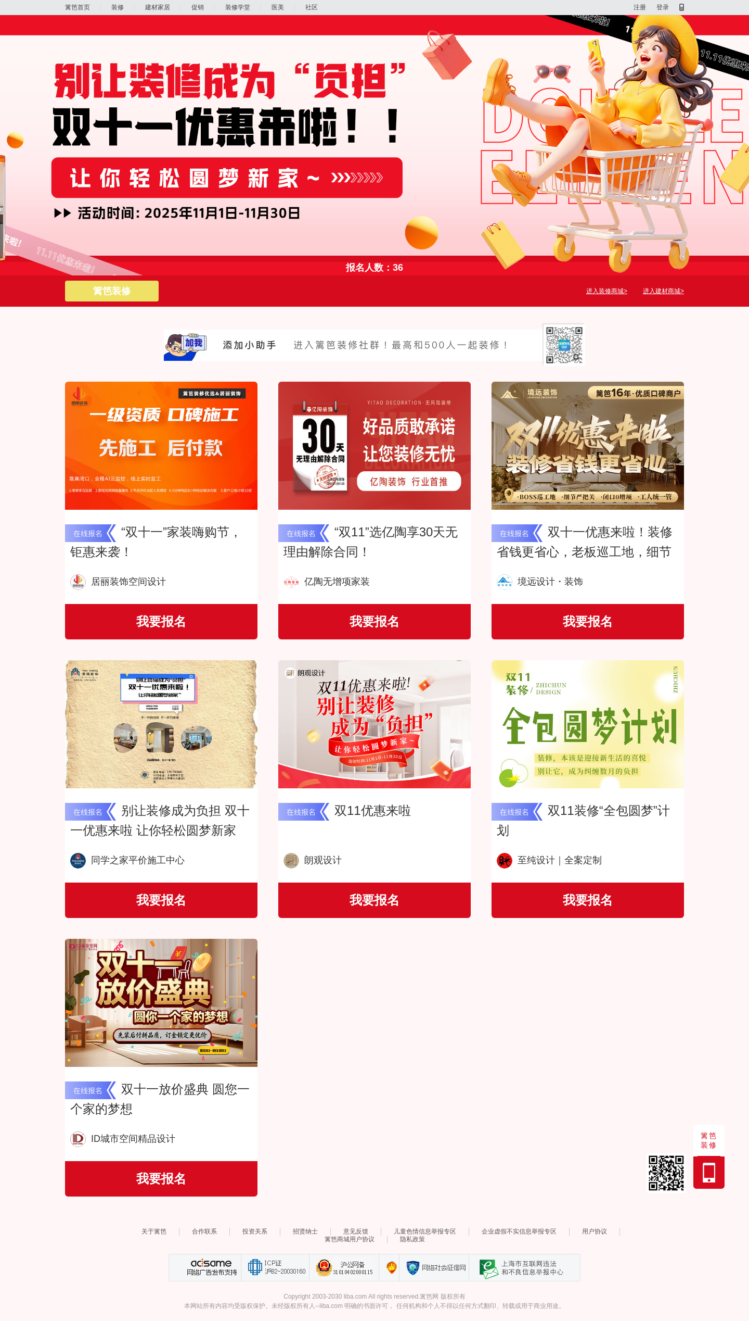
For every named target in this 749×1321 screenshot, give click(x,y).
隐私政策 (412, 1239)
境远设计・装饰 (540, 581)
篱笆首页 (77, 7)
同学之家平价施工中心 (127, 860)
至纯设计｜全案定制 (549, 860)
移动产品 (681, 7)
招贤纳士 (305, 1231)
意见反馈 (355, 1231)
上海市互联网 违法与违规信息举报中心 (518, 1267)
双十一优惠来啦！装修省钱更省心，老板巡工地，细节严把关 (585, 551)
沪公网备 (343, 1267)
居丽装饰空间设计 (118, 581)
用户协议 (594, 1231)
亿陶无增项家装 (326, 581)
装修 (117, 7)
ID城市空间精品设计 (122, 1139)
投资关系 (254, 1231)
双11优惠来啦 (372, 810)
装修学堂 (237, 7)
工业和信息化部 (274, 1267)
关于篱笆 (153, 1231)
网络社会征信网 (433, 1267)
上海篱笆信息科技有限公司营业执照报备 (388, 1267)
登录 (662, 7)
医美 (278, 7)
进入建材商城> (663, 291)
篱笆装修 (112, 291)
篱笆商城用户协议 (349, 1239)
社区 (311, 7)
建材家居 (157, 7)
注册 (640, 7)
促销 (197, 7)
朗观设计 (312, 860)
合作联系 (204, 1231)
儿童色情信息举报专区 (425, 1231)
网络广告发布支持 (210, 1267)
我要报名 (161, 621)
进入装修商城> (606, 291)
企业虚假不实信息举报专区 (519, 1231)
